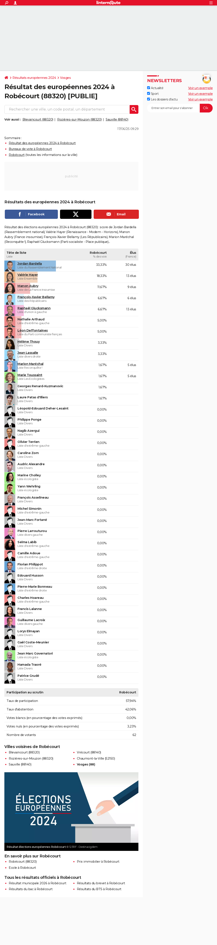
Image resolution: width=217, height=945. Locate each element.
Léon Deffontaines (32, 330)
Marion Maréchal (30, 364)
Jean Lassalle (27, 353)
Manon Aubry (27, 286)
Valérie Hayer (27, 275)
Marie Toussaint (29, 375)
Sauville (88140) (117, 119)
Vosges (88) (86, 764)
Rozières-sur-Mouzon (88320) (79, 119)
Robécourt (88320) (23, 862)
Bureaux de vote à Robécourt (30, 149)
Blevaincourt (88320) (37, 119)
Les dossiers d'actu (162, 99)
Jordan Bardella (29, 264)
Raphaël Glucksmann (33, 308)
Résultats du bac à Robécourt (30, 889)
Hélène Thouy (28, 342)
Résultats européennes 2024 (34, 78)
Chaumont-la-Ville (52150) (96, 758)
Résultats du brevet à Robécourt (101, 883)
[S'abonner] (180, 108)
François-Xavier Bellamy (36, 297)
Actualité (155, 88)
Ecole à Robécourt (22, 868)
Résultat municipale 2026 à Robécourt (37, 883)
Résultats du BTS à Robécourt (99, 889)
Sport (152, 94)
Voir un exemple (200, 88)
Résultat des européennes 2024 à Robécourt (42, 143)
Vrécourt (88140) (89, 752)
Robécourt (17, 155)
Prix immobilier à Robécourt (98, 862)
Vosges (65, 78)
